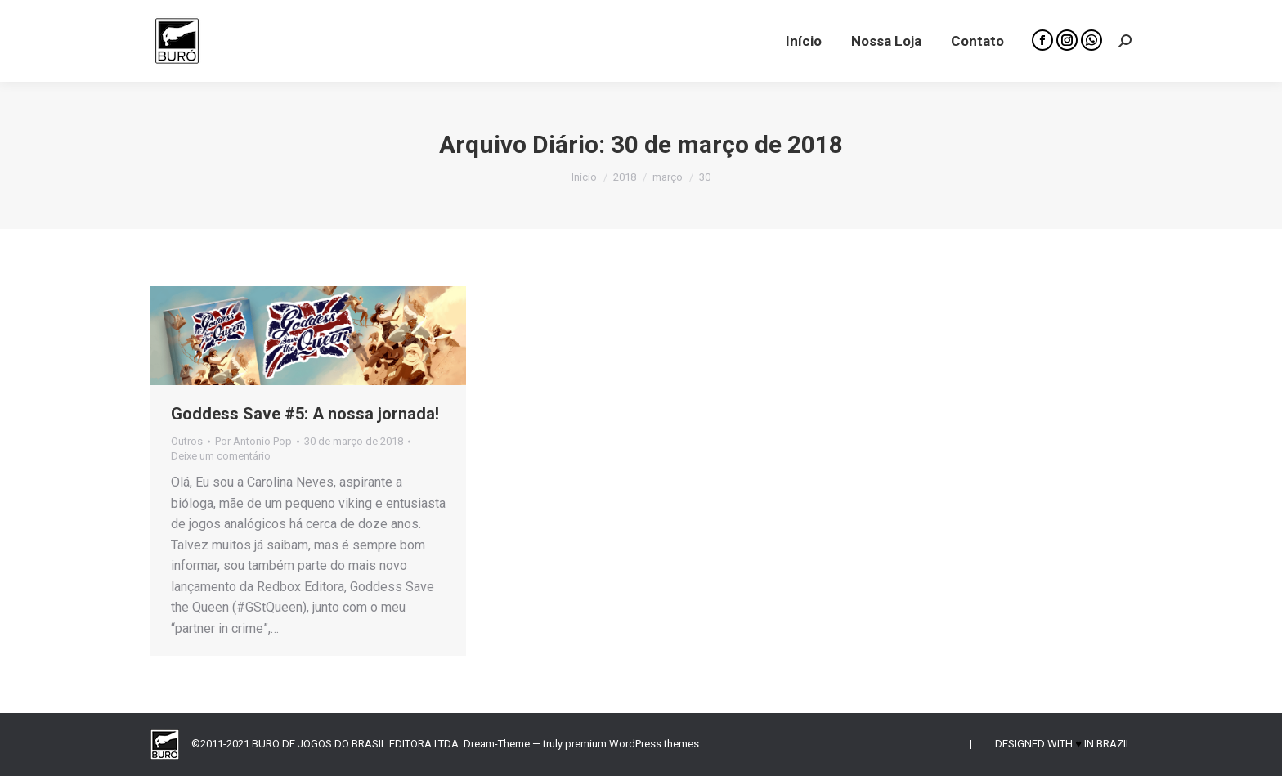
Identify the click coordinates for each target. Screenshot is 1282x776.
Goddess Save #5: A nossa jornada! (305, 414)
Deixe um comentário (221, 456)
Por (253, 441)
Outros (187, 441)
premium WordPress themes (632, 744)
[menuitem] (803, 41)
